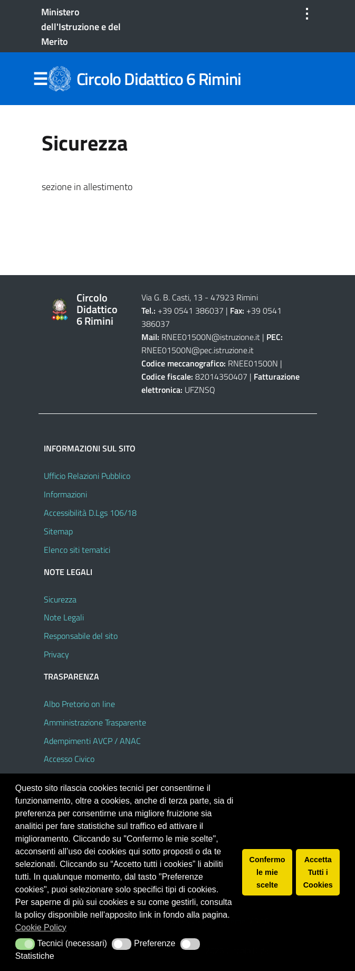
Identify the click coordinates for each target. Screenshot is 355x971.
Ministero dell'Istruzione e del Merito (81, 27)
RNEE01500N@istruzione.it (210, 337)
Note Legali (64, 617)
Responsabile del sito (81, 635)
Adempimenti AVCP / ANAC (92, 740)
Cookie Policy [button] (40, 927)
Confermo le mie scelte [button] (267, 872)
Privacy (56, 654)
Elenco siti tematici (77, 549)
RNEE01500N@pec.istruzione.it (197, 350)
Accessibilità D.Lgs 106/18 (90, 512)
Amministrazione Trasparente (95, 722)
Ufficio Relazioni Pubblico (87, 475)
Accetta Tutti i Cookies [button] (318, 872)
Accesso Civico (69, 758)
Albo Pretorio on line (79, 703)
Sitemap (58, 531)
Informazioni (65, 494)
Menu (40, 79)
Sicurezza (60, 599)
